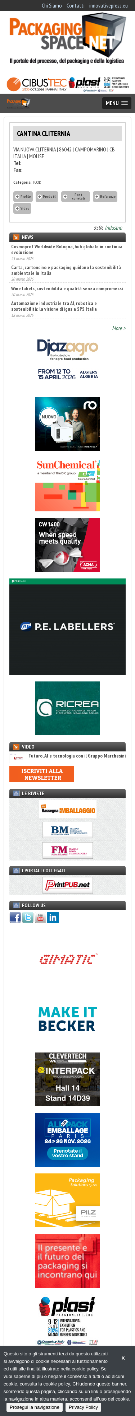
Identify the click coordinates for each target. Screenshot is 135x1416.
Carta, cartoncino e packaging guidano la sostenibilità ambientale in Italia (66, 270)
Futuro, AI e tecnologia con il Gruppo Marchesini (67, 756)
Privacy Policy (83, 1407)
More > (119, 328)
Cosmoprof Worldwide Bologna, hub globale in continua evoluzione (66, 249)
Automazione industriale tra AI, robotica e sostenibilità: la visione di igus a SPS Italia (54, 306)
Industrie (113, 227)
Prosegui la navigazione (34, 1407)
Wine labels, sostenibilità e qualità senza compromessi (67, 288)
